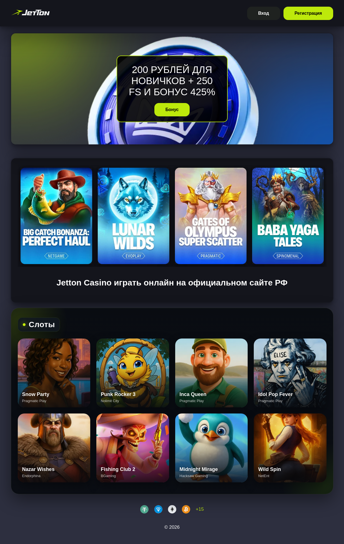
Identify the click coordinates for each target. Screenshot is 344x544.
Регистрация (308, 13)
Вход (263, 13)
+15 (200, 509)
